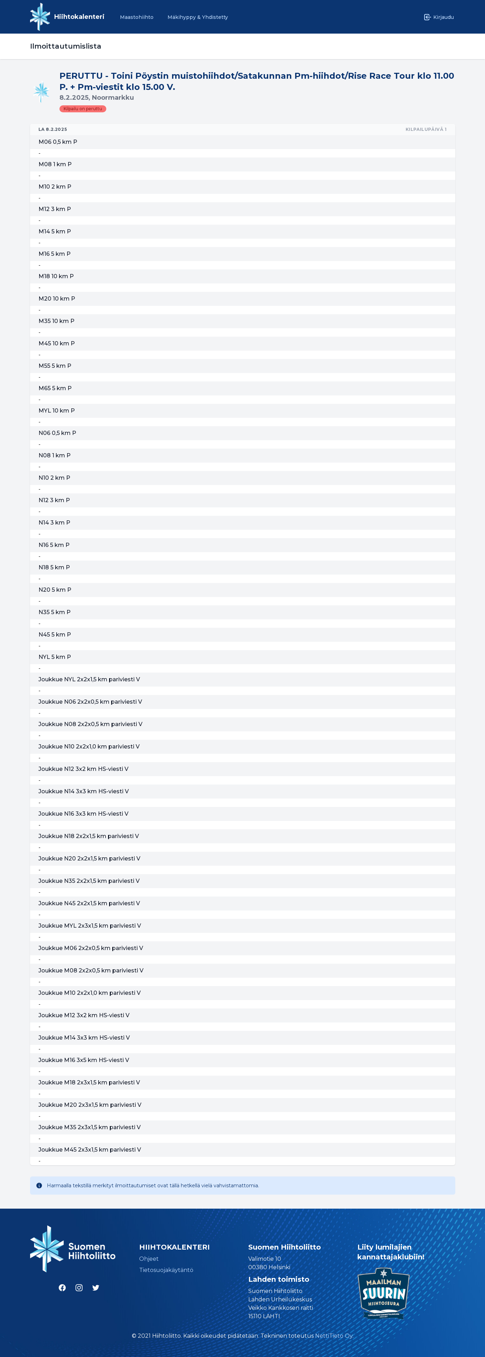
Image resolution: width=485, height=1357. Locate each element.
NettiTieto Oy (333, 1336)
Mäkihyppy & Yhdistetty (197, 17)
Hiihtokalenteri (79, 17)
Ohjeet (149, 1259)
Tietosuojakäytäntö (166, 1270)
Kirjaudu (438, 17)
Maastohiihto (137, 17)
